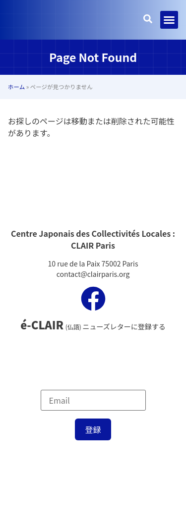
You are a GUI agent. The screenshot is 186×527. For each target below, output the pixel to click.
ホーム (16, 87)
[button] (169, 20)
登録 (93, 429)
